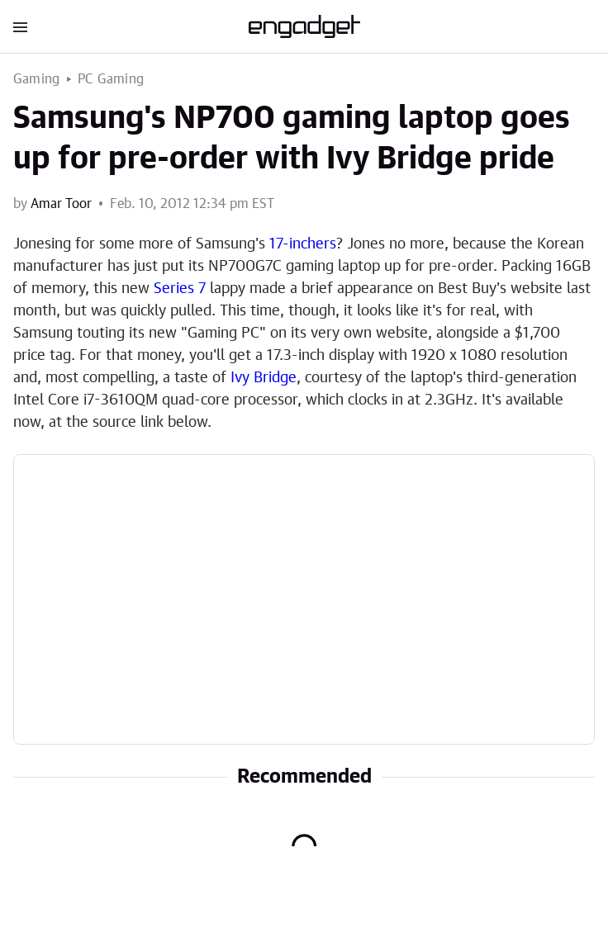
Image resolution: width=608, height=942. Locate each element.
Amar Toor (61, 204)
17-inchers (302, 244)
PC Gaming (111, 79)
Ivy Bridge (263, 378)
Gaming (36, 79)
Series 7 (180, 289)
